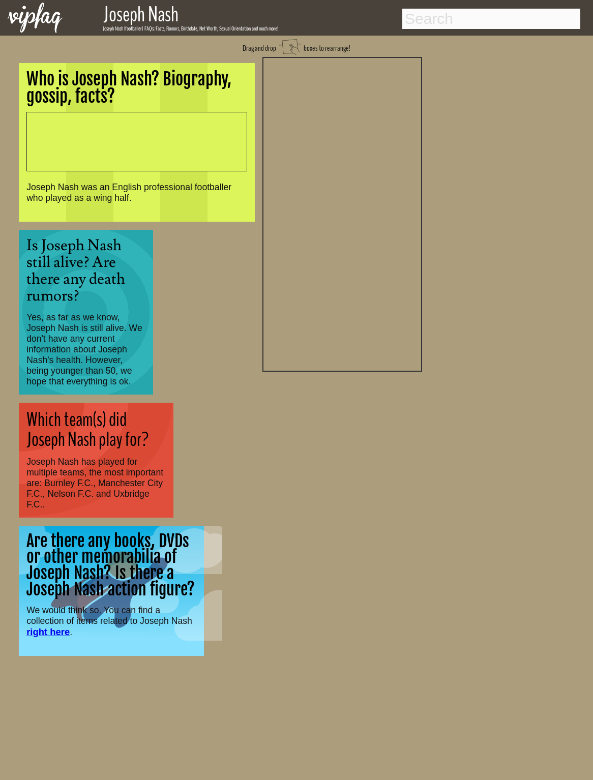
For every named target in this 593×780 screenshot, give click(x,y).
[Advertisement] (342, 213)
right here (48, 631)
